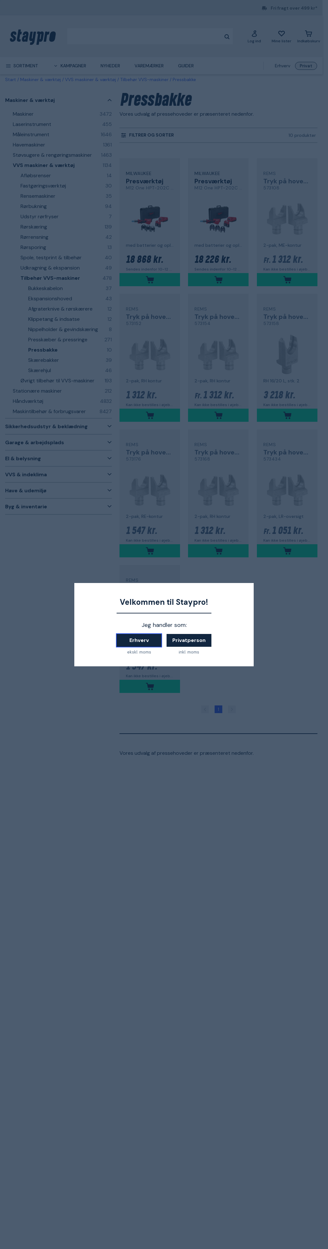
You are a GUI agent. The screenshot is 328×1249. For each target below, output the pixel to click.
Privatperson (189, 640)
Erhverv (139, 640)
